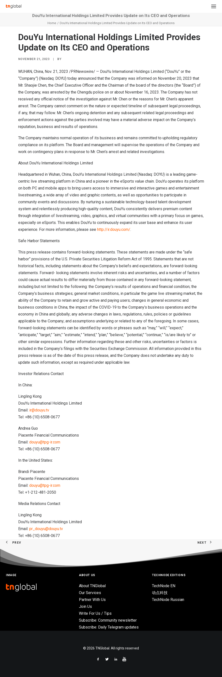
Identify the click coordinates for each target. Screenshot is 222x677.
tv (47, 410)
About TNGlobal (92, 585)
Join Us (85, 606)
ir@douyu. (37, 410)
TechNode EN (163, 585)
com (56, 442)
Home (51, 23)
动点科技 (160, 592)
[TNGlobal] (13, 6)
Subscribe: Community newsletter (108, 620)
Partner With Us (92, 599)
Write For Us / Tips (95, 613)
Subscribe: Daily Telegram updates (109, 627)
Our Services (90, 592)
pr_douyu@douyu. (44, 528)
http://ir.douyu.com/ (113, 229)
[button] (213, 6)
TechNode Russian (168, 599)
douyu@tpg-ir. (41, 442)
